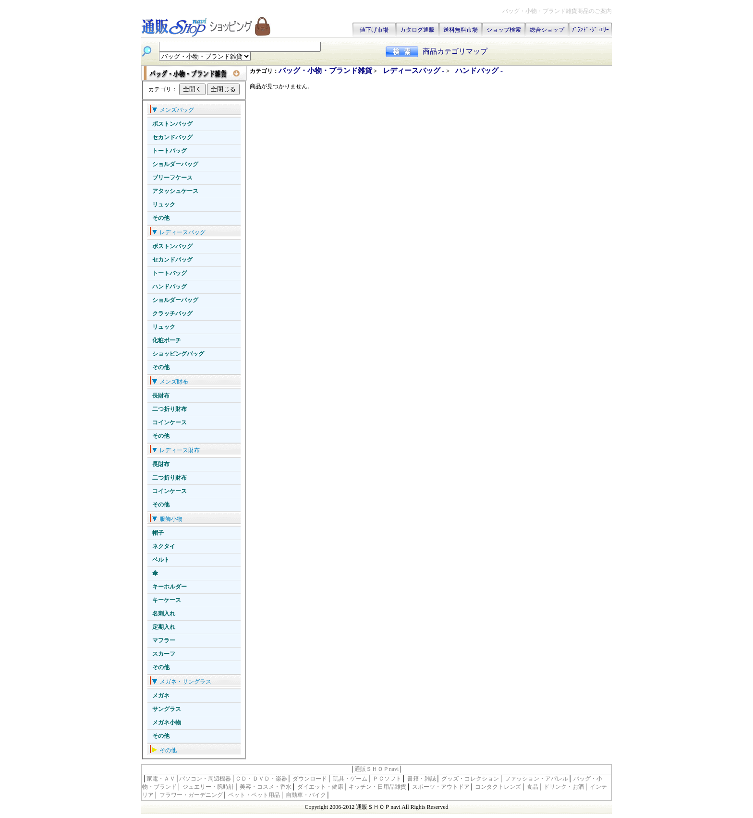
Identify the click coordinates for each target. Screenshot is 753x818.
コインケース (169, 422)
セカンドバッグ (172, 137)
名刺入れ (163, 613)
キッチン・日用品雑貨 (377, 786)
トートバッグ (169, 150)
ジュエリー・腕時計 (208, 786)
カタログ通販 (417, 29)
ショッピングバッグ (178, 353)
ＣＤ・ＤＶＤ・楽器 (261, 778)
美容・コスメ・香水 (265, 786)
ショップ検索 (503, 29)
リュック (163, 204)
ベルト (161, 559)
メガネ (161, 695)
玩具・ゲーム (350, 778)
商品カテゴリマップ (455, 51)
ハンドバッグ (169, 286)
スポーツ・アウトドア (441, 786)
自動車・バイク (306, 795)
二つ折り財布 (169, 409)
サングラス (166, 709)
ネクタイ (163, 546)
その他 (161, 218)
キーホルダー (169, 586)
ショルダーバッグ (175, 164)
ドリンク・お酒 (564, 786)
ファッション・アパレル (536, 778)
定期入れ (163, 627)
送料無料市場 (460, 29)
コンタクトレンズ (498, 786)
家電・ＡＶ (160, 778)
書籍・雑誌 (421, 778)
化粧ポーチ (166, 340)
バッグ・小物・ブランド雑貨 (325, 70)
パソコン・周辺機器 (205, 778)
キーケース (166, 600)
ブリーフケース (172, 177)
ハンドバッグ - (479, 70)
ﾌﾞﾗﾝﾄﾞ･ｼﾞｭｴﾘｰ (590, 29)
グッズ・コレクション (470, 778)
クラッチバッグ (172, 313)
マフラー (163, 640)
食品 (532, 786)
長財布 (161, 395)
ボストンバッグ (172, 123)
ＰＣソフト (387, 778)
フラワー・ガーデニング (191, 795)
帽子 (158, 532)
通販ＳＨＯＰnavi (376, 769)
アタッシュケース (175, 191)
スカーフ (163, 653)
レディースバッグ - (415, 70)
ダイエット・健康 (320, 786)
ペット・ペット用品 (254, 795)
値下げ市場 (374, 29)
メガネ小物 (166, 722)
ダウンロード (309, 778)
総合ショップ (547, 29)
